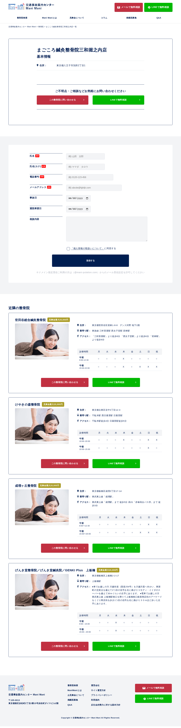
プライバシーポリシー (101, 697)
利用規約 (95, 701)
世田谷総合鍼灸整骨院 (32, 319)
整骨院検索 (22, 18)
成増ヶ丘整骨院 (27, 486)
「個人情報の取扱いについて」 (87, 250)
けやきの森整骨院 (29, 404)
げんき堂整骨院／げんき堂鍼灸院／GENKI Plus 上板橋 (60, 571)
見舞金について (77, 18)
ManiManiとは (75, 692)
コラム (104, 18)
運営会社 (95, 687)
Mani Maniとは (49, 18)
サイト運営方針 (98, 692)
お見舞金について (76, 697)
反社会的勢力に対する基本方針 (105, 706)
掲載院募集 (131, 18)
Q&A (159, 18)
